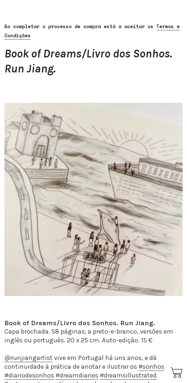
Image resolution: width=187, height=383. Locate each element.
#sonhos (151, 367)
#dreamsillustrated (128, 375)
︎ (177, 373)
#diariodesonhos (29, 375)
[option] (93, 199)
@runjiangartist (28, 358)
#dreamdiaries (77, 375)
